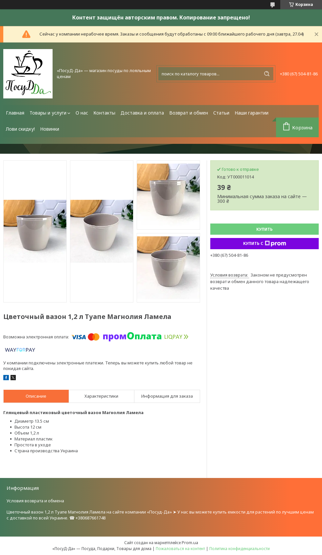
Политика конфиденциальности (239, 548)
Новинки (49, 129)
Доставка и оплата (142, 113)
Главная (15, 113)
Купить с (264, 244)
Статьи (221, 113)
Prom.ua (190, 542)
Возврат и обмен (188, 113)
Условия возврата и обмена (35, 501)
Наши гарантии (251, 113)
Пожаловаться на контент (180, 548)
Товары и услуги (48, 113)
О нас (82, 113)
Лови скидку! (20, 129)
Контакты (104, 113)
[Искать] (266, 73)
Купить (264, 229)
